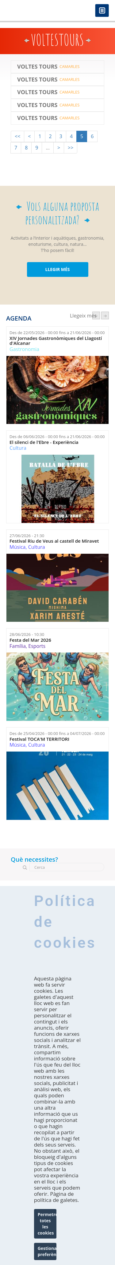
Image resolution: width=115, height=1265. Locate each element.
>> (70, 147)
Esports (36, 646)
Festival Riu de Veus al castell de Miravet (54, 541)
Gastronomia (24, 349)
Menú (102, 11)
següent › (105, 315)
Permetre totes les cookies (47, 1225)
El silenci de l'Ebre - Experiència (44, 442)
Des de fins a (57, 332)
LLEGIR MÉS (57, 269)
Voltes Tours (37, 67)
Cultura (18, 448)
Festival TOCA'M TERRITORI (39, 739)
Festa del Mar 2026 (30, 640)
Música (17, 547)
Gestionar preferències (47, 1253)
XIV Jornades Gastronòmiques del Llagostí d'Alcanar (56, 341)
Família (18, 646)
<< (17, 136)
